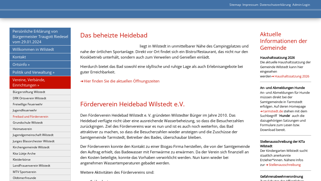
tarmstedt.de (273, 111)
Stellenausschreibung (285, 164)
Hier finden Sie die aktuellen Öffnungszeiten (121, 80)
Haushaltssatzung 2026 (292, 76)
